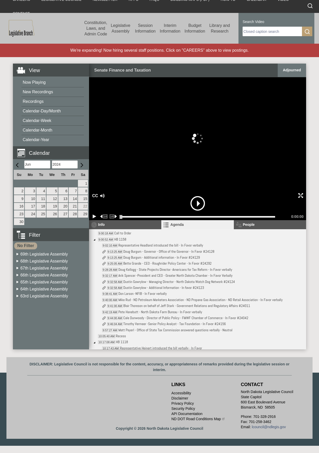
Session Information (145, 28)
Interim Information (170, 28)
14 (75, 199)
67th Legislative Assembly (44, 268)
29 (85, 214)
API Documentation (187, 414)
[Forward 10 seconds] (113, 216)
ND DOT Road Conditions (198, 419)
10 (33, 199)
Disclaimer (179, 398)
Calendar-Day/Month (42, 111)
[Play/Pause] (94, 216)
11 (43, 199)
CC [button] (94, 196)
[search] (272, 31)
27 (65, 214)
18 (43, 206)
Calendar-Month (37, 130)
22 (85, 206)
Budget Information (195, 28)
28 (75, 214)
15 (85, 199)
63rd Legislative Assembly (44, 296)
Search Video (253, 22)
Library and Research (219, 28)
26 (55, 214)
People (249, 224)
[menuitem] (52, 82)
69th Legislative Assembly (44, 254)
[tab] (197, 224)
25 (43, 214)
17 (33, 206)
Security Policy (183, 408)
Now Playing (34, 82)
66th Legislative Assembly (44, 275)
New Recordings (38, 92)
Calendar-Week (37, 120)
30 (21, 222)
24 (33, 214)
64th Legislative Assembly (44, 289)
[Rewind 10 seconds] (104, 216)
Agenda (177, 224)
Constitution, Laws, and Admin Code (95, 28)
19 (55, 206)
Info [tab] (101, 224)
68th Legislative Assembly (44, 261)
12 (55, 199)
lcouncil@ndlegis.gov (269, 427)
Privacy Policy (182, 403)
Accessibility (181, 393)
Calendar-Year (36, 139)
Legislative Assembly (120, 28)
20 (65, 206)
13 (65, 199)
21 (75, 206)
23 (21, 214)
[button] (53, 150)
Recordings (33, 101)
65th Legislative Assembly (44, 282)
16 (21, 206)
